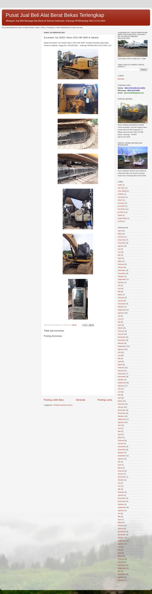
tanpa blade (122, 218)
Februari (121, 237)
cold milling (122, 191)
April (119, 231)
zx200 (120, 221)
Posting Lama (104, 399)
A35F (120, 185)
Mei (119, 255)
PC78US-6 (122, 209)
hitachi (120, 200)
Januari (120, 267)
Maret (120, 234)
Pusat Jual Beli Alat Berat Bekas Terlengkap (55, 15)
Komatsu (121, 203)
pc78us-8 (121, 212)
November (122, 243)
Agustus (121, 246)
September (122, 279)
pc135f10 (121, 206)
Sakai (120, 215)
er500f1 (121, 194)
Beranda (80, 399)
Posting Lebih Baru (54, 399)
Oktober (121, 276)
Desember (122, 240)
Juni (119, 252)
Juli (119, 249)
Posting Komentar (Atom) (62, 405)
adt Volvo (121, 188)
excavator (121, 197)
